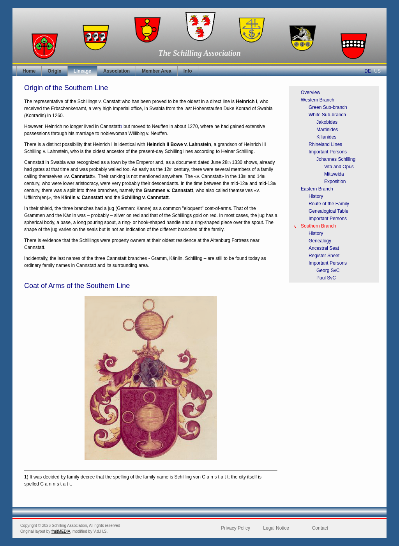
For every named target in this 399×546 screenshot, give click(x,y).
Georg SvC (327, 270)
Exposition (335, 181)
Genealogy (320, 241)
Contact (320, 528)
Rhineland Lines (325, 144)
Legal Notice (276, 528)
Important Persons (328, 152)
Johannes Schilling (335, 159)
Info (188, 71)
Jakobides (326, 122)
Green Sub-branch (328, 107)
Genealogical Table (328, 211)
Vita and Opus (339, 166)
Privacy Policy (235, 528)
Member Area (156, 71)
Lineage (82, 71)
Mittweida (334, 174)
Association (116, 71)
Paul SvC (326, 278)
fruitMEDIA (60, 531)
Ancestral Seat (324, 248)
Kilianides (326, 137)
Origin (54, 71)
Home (29, 71)
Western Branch (317, 100)
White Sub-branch (327, 114)
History (316, 196)
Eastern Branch (317, 189)
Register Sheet (324, 255)
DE (367, 71)
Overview (310, 92)
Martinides (327, 129)
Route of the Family (329, 203)
